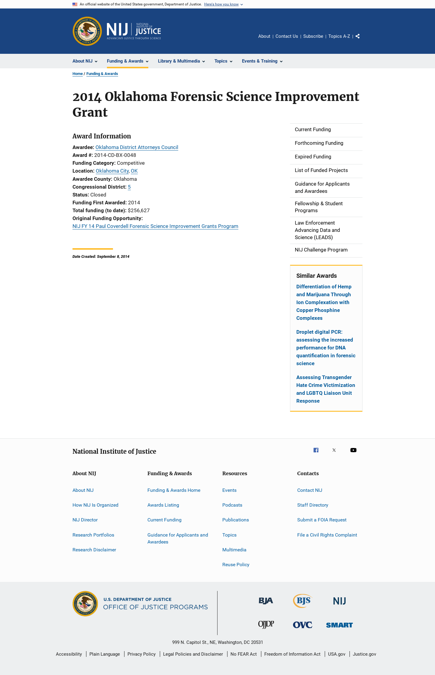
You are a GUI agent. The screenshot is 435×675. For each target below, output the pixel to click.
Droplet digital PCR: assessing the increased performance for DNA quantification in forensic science (326, 347)
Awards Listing (163, 505)
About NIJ (83, 490)
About (264, 36)
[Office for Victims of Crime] (302, 629)
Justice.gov (364, 654)
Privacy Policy (141, 654)
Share (362, 40)
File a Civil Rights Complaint (327, 534)
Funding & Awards (102, 73)
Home (77, 73)
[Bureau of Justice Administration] (266, 605)
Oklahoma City (112, 171)
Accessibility (69, 654)
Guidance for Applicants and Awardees (177, 538)
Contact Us (287, 36)
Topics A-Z (339, 36)
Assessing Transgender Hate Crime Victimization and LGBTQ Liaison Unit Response (325, 389)
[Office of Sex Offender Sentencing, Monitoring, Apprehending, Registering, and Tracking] (339, 628)
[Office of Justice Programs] (87, 31)
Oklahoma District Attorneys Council (136, 147)
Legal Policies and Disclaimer (193, 654)
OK (134, 171)
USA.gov (336, 654)
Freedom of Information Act (292, 654)
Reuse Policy (236, 564)
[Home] (134, 31)
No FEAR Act (243, 654)
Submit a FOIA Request (321, 520)
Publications (235, 520)
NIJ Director (85, 520)
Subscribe (313, 36)
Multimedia (234, 550)
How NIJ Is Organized (95, 505)
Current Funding (164, 520)
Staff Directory (312, 505)
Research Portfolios (93, 534)
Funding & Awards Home (173, 490)
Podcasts (232, 505)
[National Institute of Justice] (340, 605)
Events (229, 490)
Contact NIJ (309, 490)
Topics (229, 534)
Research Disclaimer (94, 550)
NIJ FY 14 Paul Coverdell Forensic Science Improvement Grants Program (155, 226)
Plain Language (104, 654)
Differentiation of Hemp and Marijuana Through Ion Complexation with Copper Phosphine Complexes (324, 302)
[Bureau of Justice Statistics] (303, 609)
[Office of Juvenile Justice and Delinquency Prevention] (266, 630)
